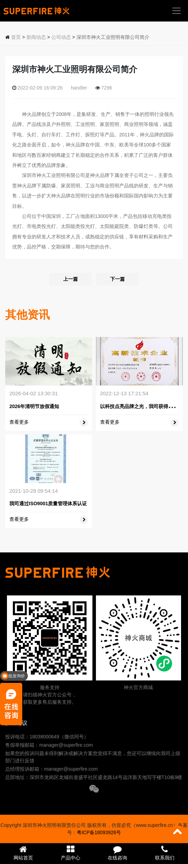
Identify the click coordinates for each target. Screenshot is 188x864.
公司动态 (61, 37)
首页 (16, 37)
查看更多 (19, 422)
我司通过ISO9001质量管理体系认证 (48, 503)
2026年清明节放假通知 (34, 406)
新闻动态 (36, 37)
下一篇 (117, 279)
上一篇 (70, 279)
